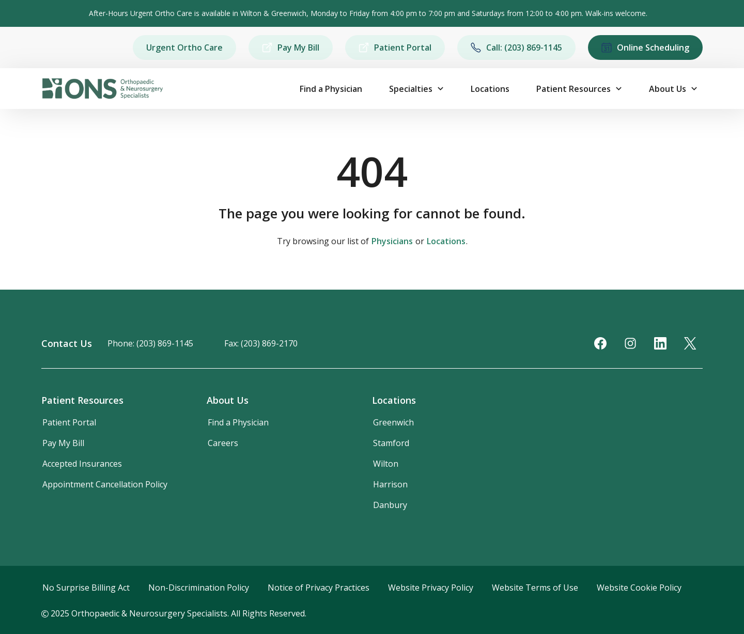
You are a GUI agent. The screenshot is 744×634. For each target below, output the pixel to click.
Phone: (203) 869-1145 (150, 343)
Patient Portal (395, 47)
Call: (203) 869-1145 (516, 47)
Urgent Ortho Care (184, 47)
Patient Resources (573, 88)
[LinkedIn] (660, 343)
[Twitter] (690, 343)
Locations (490, 88)
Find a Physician (331, 88)
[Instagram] (630, 343)
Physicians (392, 241)
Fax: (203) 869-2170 (261, 343)
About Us (667, 88)
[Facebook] (600, 343)
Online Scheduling (645, 47)
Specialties (410, 88)
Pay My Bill (290, 47)
